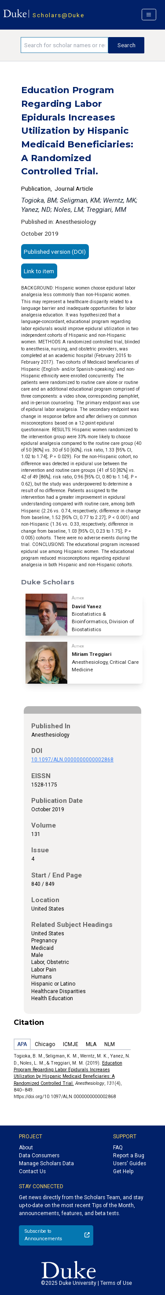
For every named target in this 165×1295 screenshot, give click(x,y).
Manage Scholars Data (46, 1163)
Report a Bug (128, 1155)
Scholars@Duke (58, 15)
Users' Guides (129, 1163)
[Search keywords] (64, 45)
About (26, 1147)
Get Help (123, 1171)
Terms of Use (116, 1283)
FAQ (118, 1147)
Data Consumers (39, 1155)
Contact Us (32, 1171)
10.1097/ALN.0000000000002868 (72, 760)
